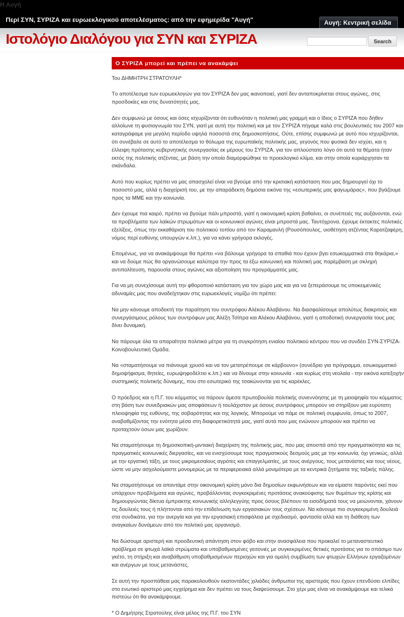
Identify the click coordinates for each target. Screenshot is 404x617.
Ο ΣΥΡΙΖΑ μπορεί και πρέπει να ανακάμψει (176, 63)
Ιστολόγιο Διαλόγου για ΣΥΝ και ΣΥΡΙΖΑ (131, 39)
